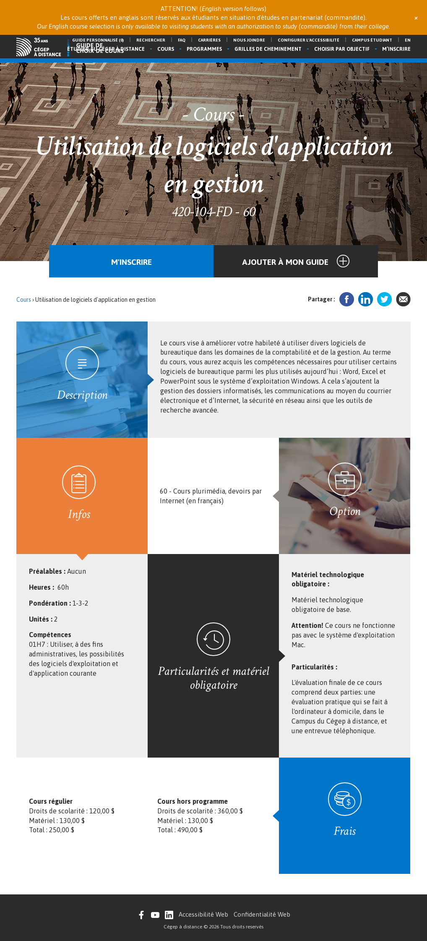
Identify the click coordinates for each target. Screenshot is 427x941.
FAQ (181, 40)
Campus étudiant (372, 40)
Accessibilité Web (203, 914)
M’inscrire (396, 49)
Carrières (209, 40)
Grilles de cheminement (268, 49)
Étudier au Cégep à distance (106, 49)
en (408, 40)
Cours (165, 49)
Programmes (204, 49)
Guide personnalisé (98, 40)
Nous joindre (249, 40)
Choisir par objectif (342, 49)
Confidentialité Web (262, 914)
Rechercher (150, 40)
